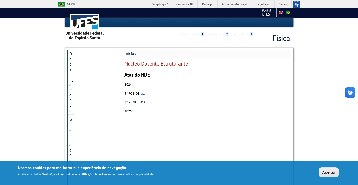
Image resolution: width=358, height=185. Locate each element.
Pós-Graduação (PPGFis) (90, 79)
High (265, 22)
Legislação (263, 4)
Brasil (71, 4)
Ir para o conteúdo (191, 22)
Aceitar (328, 172)
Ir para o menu (217, 22)
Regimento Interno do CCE (88, 113)
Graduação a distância (88, 70)
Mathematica (80, 88)
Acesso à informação (235, 4)
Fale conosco (265, 13)
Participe (207, 4)
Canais (283, 4)
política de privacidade (139, 174)
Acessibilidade (259, 22)
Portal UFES (240, 13)
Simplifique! (160, 4)
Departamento (81, 53)
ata (143, 93)
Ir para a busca (242, 22)
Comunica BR (185, 4)
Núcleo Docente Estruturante (83, 100)
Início (129, 53)
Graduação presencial (88, 62)
